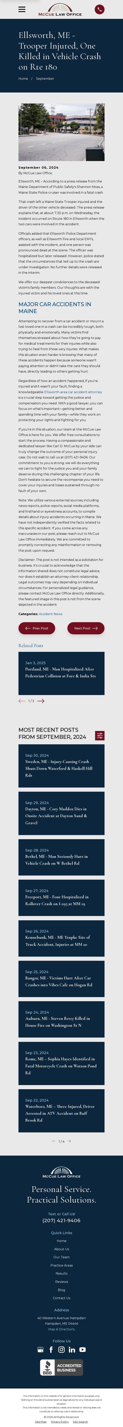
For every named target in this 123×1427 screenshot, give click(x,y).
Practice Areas (61, 1265)
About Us (61, 1249)
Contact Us (61, 1298)
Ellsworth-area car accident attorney (73, 392)
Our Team (61, 1257)
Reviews (61, 1282)
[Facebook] (51, 1349)
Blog (61, 1290)
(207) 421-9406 (61, 1220)
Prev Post (36, 628)
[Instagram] (61, 1349)
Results (61, 1273)
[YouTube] (82, 1349)
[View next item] (40, 701)
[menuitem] (41, 1422)
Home (61, 1241)
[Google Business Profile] (40, 1349)
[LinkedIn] (72, 1349)
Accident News (50, 614)
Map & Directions (61, 1329)
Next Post (85, 628)
